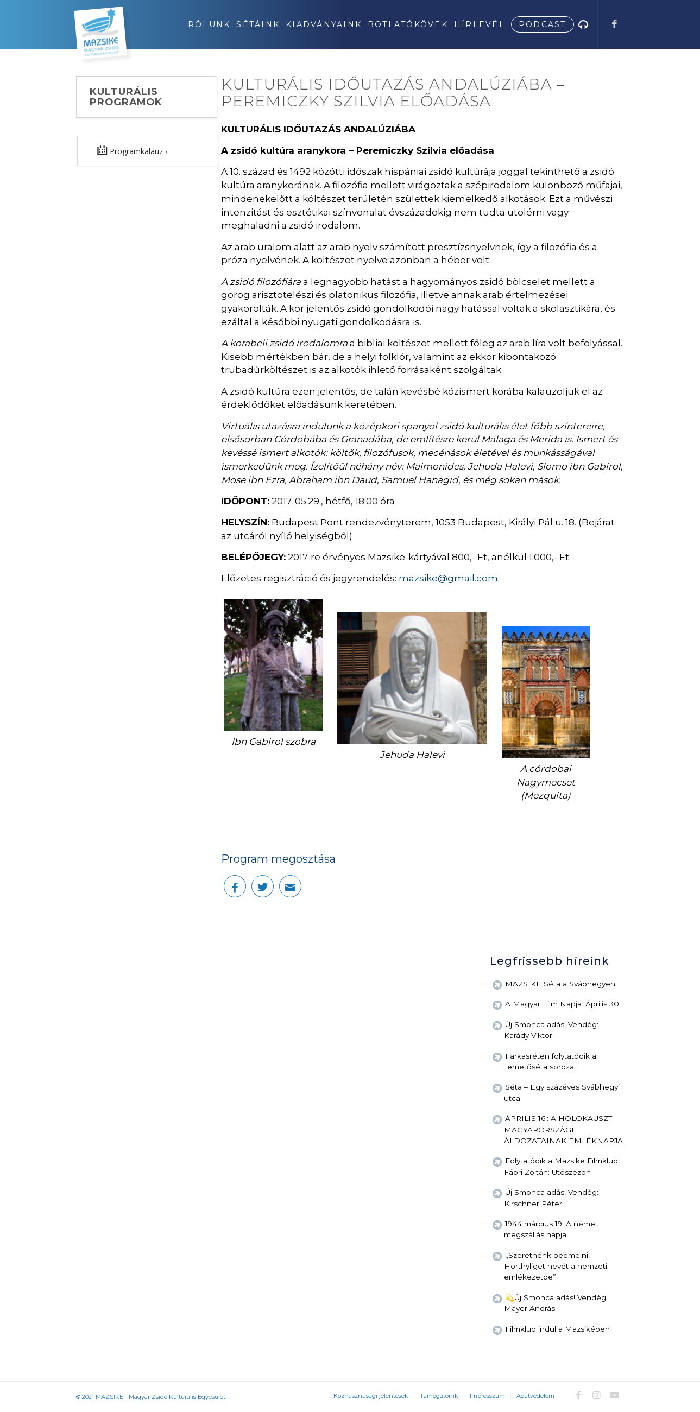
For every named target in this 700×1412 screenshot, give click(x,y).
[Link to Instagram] (597, 1395)
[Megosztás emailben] (290, 886)
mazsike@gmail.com (448, 578)
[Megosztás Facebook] (235, 886)
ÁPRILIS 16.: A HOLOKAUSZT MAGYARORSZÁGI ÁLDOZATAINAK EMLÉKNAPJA (563, 1129)
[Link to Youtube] (615, 1395)
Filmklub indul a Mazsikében (557, 1329)
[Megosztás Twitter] (262, 886)
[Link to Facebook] (615, 24)
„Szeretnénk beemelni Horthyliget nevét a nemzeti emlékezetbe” (555, 1266)
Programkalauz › (132, 150)
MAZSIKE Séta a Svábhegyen (560, 983)
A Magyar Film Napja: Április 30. (563, 1003)
